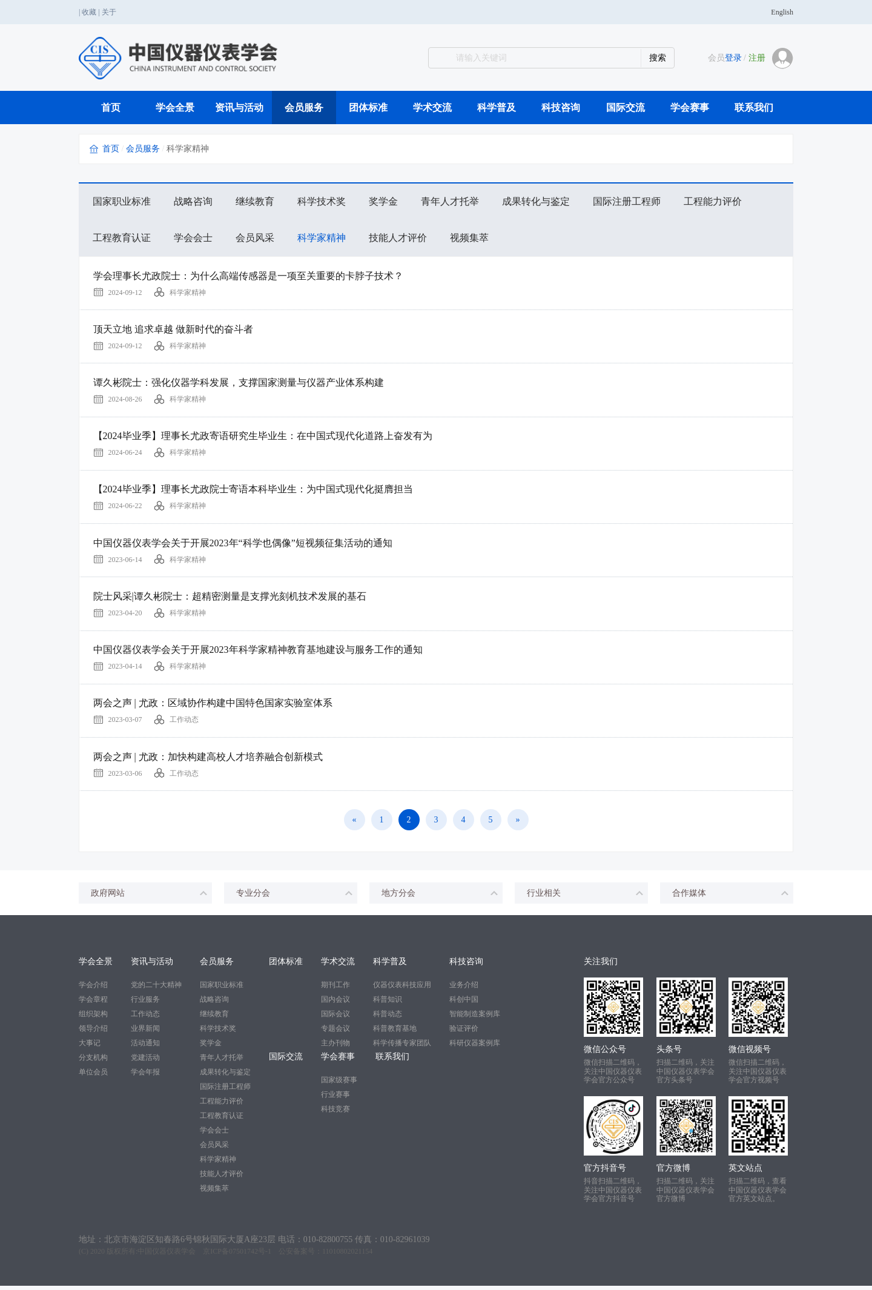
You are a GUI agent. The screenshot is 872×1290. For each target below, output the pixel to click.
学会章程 (93, 1004)
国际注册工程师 (627, 201)
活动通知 (145, 1048)
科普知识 (387, 1004)
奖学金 (383, 201)
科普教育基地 (395, 1033)
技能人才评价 (398, 238)
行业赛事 (335, 1099)
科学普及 (496, 107)
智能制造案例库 (474, 1018)
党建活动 (145, 1062)
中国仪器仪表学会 (166, 1255)
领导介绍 (93, 1033)
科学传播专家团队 (402, 1048)
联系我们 (754, 107)
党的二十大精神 (156, 989)
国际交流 (625, 107)
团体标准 (368, 107)
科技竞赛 (335, 1114)
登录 (733, 57)
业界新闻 (145, 1033)
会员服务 (304, 107)
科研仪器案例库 (474, 1048)
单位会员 (93, 1077)
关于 (109, 12)
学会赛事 (689, 107)
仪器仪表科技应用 (402, 989)
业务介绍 (463, 989)
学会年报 (145, 1077)
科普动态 (387, 1018)
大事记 (90, 1048)
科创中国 (463, 1004)
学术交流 (432, 107)
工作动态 (145, 1018)
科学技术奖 (321, 201)
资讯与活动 (239, 107)
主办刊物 (335, 1048)
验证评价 (463, 1033)
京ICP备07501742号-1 (237, 1255)
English (782, 12)
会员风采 (255, 238)
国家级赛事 (339, 1084)
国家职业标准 (122, 201)
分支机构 (93, 1062)
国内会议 (335, 1004)
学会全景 (175, 107)
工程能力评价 (713, 201)
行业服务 (145, 1004)
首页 (111, 107)
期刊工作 (335, 989)
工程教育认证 (122, 238)
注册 (756, 57)
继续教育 (255, 201)
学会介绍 (93, 989)
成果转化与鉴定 (536, 201)
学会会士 (193, 238)
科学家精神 (321, 238)
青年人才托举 (450, 201)
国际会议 (335, 1018)
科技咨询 (560, 107)
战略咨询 (193, 201)
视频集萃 (469, 238)
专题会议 (335, 1033)
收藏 (89, 12)
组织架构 (93, 1018)
